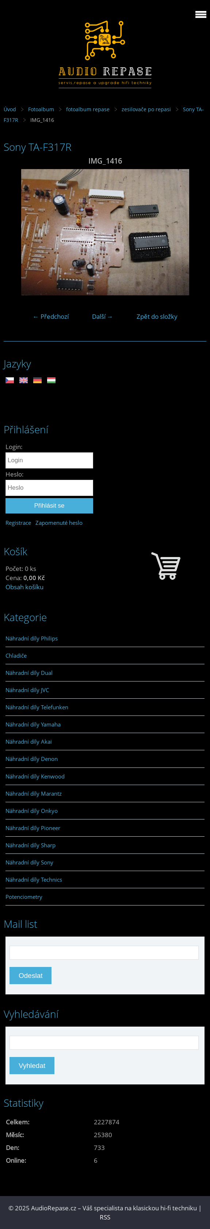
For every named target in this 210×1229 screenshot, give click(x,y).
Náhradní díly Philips (31, 638)
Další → (102, 316)
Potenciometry (23, 896)
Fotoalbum (41, 109)
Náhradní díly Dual (29, 672)
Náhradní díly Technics (33, 879)
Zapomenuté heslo (59, 522)
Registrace (18, 522)
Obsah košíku (24, 587)
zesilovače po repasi (146, 109)
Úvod (10, 109)
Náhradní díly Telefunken (36, 707)
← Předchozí (51, 316)
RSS (105, 1217)
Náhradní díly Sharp (30, 845)
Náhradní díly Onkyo (31, 810)
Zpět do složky (157, 316)
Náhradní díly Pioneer (32, 828)
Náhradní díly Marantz (33, 793)
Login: (14, 446)
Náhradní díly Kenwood (35, 776)
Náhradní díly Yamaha (33, 724)
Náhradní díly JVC (27, 690)
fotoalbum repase (88, 109)
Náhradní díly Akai (28, 741)
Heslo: (14, 474)
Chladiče (16, 655)
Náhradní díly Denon (31, 758)
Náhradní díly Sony (29, 862)
